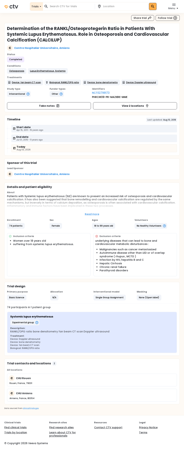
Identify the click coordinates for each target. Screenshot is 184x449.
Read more (92, 214)
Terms (143, 432)
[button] (16, 71)
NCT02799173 (101, 92)
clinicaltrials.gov (31, 408)
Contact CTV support (108, 427)
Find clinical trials (15, 427)
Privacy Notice (148, 427)
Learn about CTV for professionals (62, 434)
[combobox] (71, 6)
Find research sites (61, 427)
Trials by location (15, 432)
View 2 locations (135, 106)
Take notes (49, 106)
